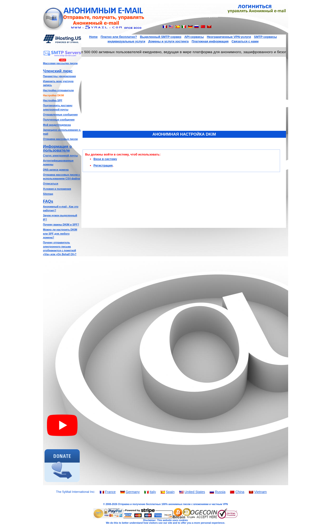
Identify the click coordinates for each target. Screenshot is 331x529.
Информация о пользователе (57, 148)
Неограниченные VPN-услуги (229, 37)
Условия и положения (57, 188)
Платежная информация (210, 41)
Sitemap (48, 193)
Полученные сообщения (59, 119)
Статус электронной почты (60, 155)
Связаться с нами (245, 41)
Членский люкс (58, 71)
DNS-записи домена (56, 169)
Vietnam (260, 492)
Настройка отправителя (58, 90)
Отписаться (50, 183)
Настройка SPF (52, 100)
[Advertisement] (62, 331)
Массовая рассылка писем (60, 63)
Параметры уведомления (59, 76)
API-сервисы (194, 37)
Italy (153, 492)
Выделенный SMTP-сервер (160, 37)
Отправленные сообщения (60, 114)
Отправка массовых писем (60, 139)
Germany (133, 492)
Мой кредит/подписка (57, 124)
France (110, 492)
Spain (170, 492)
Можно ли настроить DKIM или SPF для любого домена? (60, 233)
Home (93, 37)
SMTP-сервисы (265, 37)
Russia (220, 492)
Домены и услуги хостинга (168, 41)
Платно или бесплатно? (119, 37)
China (239, 492)
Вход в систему (105, 159)
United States (195, 492)
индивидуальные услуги (126, 41)
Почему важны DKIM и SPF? (61, 224)
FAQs (48, 201)
